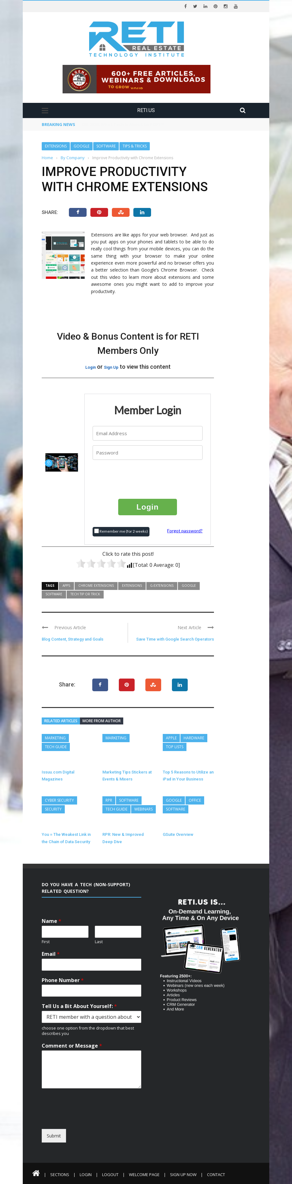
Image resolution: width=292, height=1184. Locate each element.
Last (99, 941)
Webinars (143, 809)
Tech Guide (56, 746)
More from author (101, 721)
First (46, 941)
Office (195, 800)
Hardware (194, 738)
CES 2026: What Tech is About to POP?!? (123, 124)
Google (81, 146)
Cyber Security (59, 800)
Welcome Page (144, 1174)
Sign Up (111, 367)
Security (53, 809)
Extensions (56, 146)
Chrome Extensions (96, 585)
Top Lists (174, 746)
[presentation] (148, 479)
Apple (171, 738)
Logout (110, 1174)
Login (90, 367)
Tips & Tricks (135, 146)
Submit (54, 1136)
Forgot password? (185, 530)
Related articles (60, 721)
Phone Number (63, 980)
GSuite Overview (178, 834)
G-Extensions (161, 585)
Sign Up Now (183, 1174)
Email (51, 954)
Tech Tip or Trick (85, 594)
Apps (66, 585)
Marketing (55, 738)
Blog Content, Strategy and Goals (72, 639)
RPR (109, 800)
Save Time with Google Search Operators (175, 639)
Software (106, 146)
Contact (216, 1174)
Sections (59, 1174)
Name (51, 921)
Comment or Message (72, 1046)
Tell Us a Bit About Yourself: (79, 1006)
